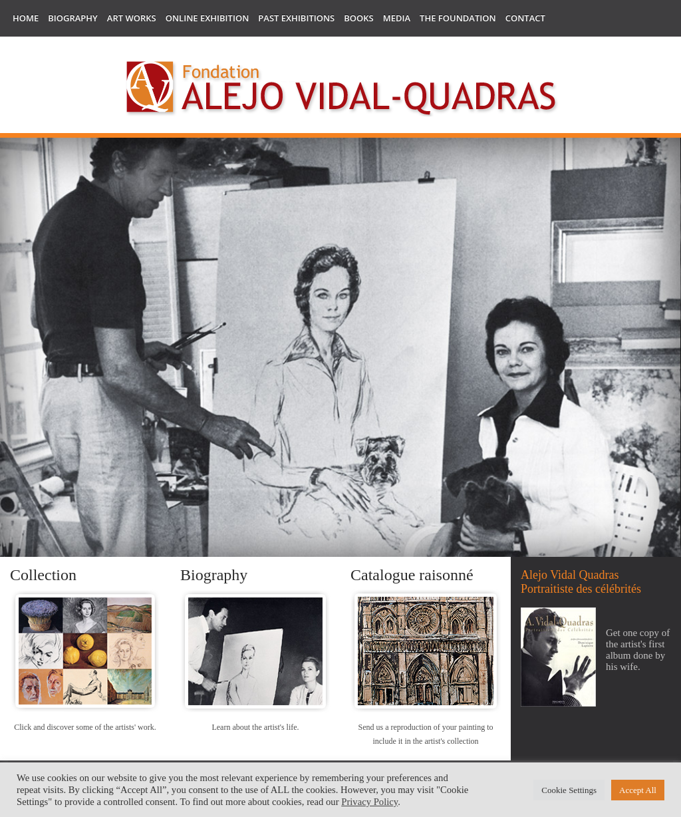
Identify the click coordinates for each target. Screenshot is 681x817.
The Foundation (458, 18)
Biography (73, 18)
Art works (131, 18)
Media (396, 18)
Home (26, 18)
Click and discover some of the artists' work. (85, 727)
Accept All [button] (637, 790)
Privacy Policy (369, 801)
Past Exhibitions (296, 18)
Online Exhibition (207, 18)
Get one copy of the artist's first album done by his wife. (638, 649)
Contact (525, 18)
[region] (340, 349)
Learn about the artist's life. (255, 727)
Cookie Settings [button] (569, 790)
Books (358, 18)
